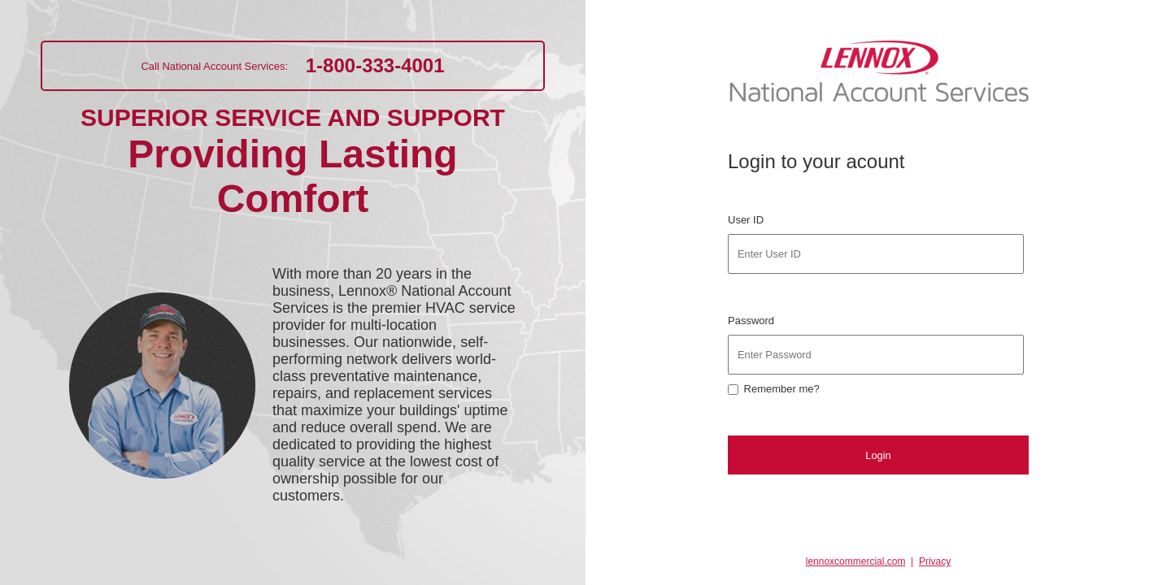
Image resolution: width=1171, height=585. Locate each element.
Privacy (935, 561)
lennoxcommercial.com (856, 561)
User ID (747, 220)
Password (752, 320)
